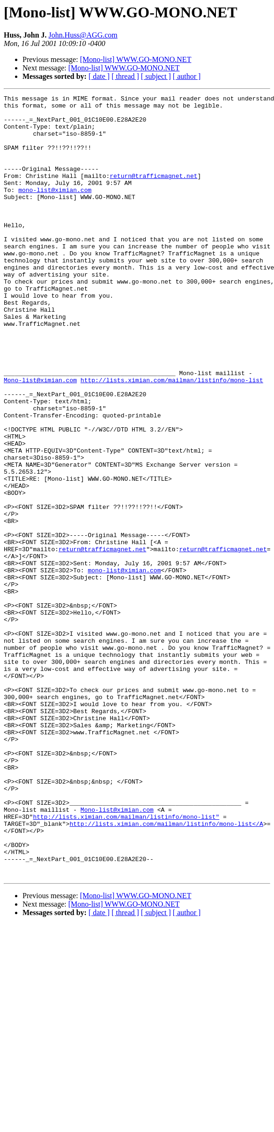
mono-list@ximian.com (54, 209)
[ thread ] (125, 76)
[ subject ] (156, 76)
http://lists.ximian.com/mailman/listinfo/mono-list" (126, 961)
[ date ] (99, 76)
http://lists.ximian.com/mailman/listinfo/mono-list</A (166, 970)
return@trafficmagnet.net (153, 192)
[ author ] (187, 76)
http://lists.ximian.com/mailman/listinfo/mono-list (172, 437)
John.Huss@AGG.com (83, 35)
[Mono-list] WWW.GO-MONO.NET (136, 59)
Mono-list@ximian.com (40, 437)
